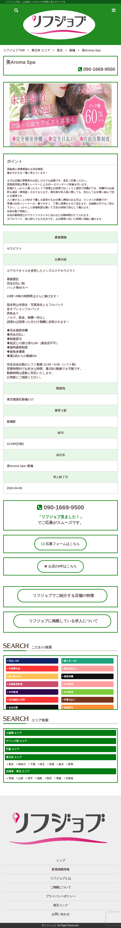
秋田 (48, 778)
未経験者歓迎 (15, 684)
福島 (39, 778)
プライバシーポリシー (60, 896)
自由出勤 (12, 707)
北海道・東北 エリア (18, 771)
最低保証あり (70, 668)
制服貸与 (67, 707)
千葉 (31, 764)
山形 (20, 778)
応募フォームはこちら (60, 544)
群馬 (70, 764)
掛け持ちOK (14, 676)
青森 (57, 778)
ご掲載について (60, 887)
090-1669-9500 (99, 69)
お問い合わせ (61, 914)
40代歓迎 (67, 692)
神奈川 (21, 764)
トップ (60, 860)
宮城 (10, 778)
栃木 (60, 764)
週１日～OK (69, 661)
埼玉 (41, 764)
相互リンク (60, 905)
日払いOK (13, 661)
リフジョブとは (60, 878)
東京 (10, 764)
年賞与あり (68, 699)
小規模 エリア (14, 732)
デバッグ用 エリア (16, 741)
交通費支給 (13, 668)
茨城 (51, 764)
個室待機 (67, 676)
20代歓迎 (67, 684)
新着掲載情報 (61, 869)
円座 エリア (12, 749)
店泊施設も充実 (16, 699)
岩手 (29, 778)
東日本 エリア (14, 757)
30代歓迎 (12, 692)
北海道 (68, 778)
